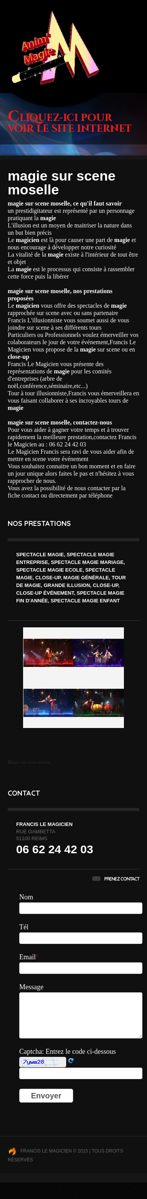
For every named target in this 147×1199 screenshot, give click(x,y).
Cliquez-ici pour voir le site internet (70, 123)
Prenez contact (115, 879)
